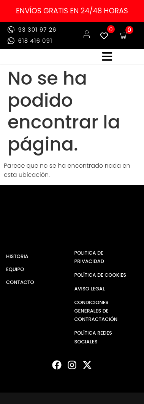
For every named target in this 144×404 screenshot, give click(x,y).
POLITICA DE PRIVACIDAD (89, 257)
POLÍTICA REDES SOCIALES (93, 337)
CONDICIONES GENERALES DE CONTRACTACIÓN (96, 311)
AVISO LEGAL (89, 288)
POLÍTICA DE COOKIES (100, 275)
